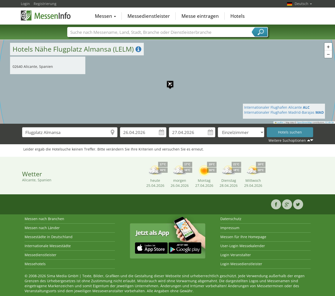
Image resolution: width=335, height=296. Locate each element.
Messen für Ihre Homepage (243, 236)
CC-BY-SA (329, 122)
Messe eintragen (200, 16)
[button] (167, 81)
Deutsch (303, 3)
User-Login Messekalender (242, 245)
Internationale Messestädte (48, 245)
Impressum (229, 227)
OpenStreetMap (304, 122)
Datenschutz (230, 218)
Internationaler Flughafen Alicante (277, 107)
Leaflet (279, 122)
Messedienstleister (148, 16)
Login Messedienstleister (241, 263)
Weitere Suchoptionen (287, 140)
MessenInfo (46, 16)
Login (25, 3)
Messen (105, 16)
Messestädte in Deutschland (49, 236)
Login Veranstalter (235, 254)
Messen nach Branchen (44, 218)
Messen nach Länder (42, 227)
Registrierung (45, 3)
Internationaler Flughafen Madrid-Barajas (284, 112)
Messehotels (35, 263)
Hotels (237, 16)
